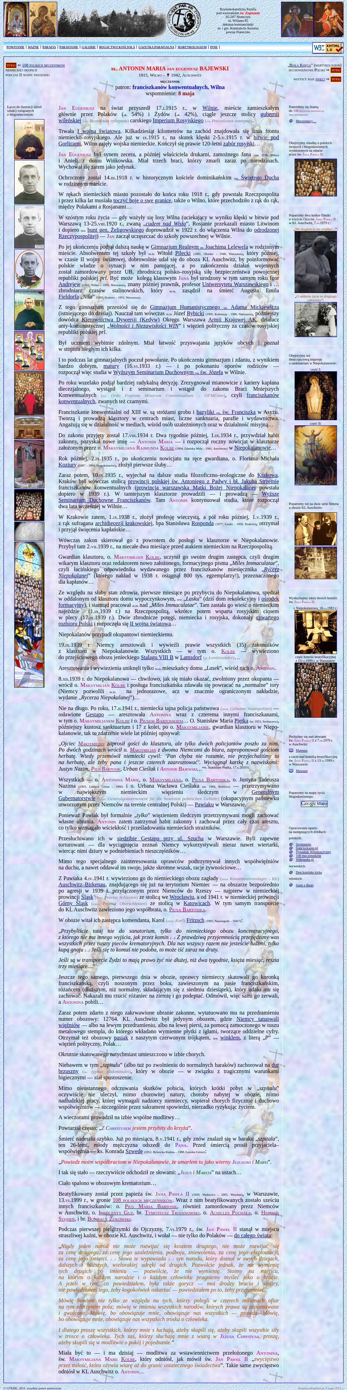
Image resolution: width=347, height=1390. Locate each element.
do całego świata (252, 1235)
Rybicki (195, 313)
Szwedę (134, 1151)
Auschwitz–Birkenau (81, 884)
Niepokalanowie (252, 448)
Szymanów (303, 844)
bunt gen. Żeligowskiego (115, 230)
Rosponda (203, 523)
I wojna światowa (98, 131)
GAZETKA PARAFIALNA (156, 47)
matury (111, 366)
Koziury (67, 465)
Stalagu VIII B (157, 657)
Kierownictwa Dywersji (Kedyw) (121, 319)
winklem (230, 1038)
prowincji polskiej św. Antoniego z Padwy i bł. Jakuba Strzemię (203, 481)
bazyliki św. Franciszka (225, 412)
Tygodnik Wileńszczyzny (313, 852)
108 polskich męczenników (43, 65)
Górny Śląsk (73, 903)
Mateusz (302, 750)
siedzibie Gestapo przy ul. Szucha (160, 838)
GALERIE (89, 47)
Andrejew (69, 284)
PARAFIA (49, 47)
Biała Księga (300, 65)
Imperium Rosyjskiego (178, 120)
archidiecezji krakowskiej (123, 523)
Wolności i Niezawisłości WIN (144, 326)
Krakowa (267, 475)
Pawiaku (204, 804)
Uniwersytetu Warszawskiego (235, 284)
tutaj (11, 65)
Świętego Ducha (256, 177)
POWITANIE (16, 47)
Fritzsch (195, 920)
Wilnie (209, 108)
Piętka (241, 721)
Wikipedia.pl (305, 859)
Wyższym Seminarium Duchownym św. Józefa (168, 372)
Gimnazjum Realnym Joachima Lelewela (199, 247)
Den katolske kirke (309, 872)
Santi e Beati (305, 885)
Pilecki (183, 253)
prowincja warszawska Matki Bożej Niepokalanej (195, 487)
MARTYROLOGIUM (192, 47)
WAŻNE (33, 47)
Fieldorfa (68, 297)
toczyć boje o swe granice (142, 200)
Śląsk (87, 897)
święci (320, 79)
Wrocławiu (182, 897)
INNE (214, 47)
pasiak (121, 1038)
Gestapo (95, 714)
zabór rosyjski (238, 144)
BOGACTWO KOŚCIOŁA (117, 47)
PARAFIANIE (68, 47)
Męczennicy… (306, 121)
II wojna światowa (150, 624)
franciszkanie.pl (307, 848)
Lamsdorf (191, 657)
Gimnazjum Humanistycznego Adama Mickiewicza (214, 307)
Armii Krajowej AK (232, 319)
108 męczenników (308, 856)
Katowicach (197, 903)
